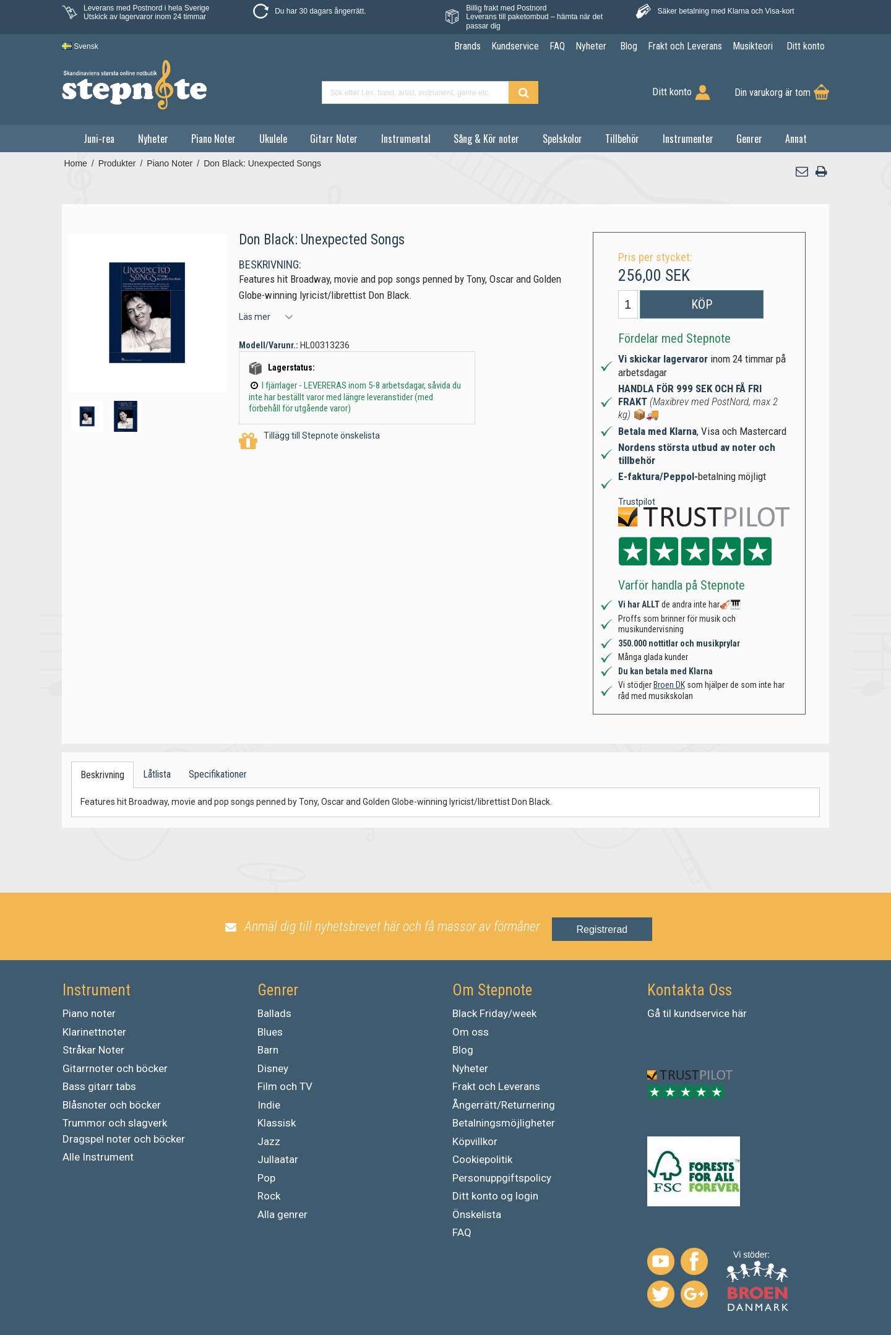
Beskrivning (102, 775)
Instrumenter (688, 138)
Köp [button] (701, 304)
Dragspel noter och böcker (123, 1139)
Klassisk (276, 1123)
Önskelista (476, 1214)
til (667, 1013)
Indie (268, 1105)
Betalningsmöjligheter (503, 1123)
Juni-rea (99, 138)
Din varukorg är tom (772, 92)
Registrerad (602, 929)
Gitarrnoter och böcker (115, 1068)
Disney (272, 1068)
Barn (267, 1050)
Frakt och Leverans (496, 1086)
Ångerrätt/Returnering (503, 1105)
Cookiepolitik (482, 1159)
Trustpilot (636, 502)
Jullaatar (277, 1159)
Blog (462, 1050)
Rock (268, 1196)
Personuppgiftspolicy (501, 1178)
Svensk (80, 46)
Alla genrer (282, 1214)
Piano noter (89, 1013)
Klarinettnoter (94, 1032)
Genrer (749, 138)
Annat (796, 138)
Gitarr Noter (334, 138)
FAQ (461, 1232)
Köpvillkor (474, 1141)
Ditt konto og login (495, 1196)
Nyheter (153, 138)
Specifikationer (218, 774)
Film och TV (284, 1086)
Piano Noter (213, 138)
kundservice (702, 1013)
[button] (802, 171)
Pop (266, 1178)
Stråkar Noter (93, 1050)
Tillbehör (622, 138)
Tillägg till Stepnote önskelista (309, 441)
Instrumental (406, 138)
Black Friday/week (494, 1013)
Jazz (268, 1141)
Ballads (274, 1013)
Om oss (470, 1032)
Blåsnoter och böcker (111, 1105)
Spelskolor (562, 138)
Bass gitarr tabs (99, 1086)
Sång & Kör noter (486, 138)
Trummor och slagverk (114, 1123)
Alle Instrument (98, 1157)
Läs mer (254, 317)
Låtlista (157, 774)
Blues (270, 1032)
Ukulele (273, 138)
